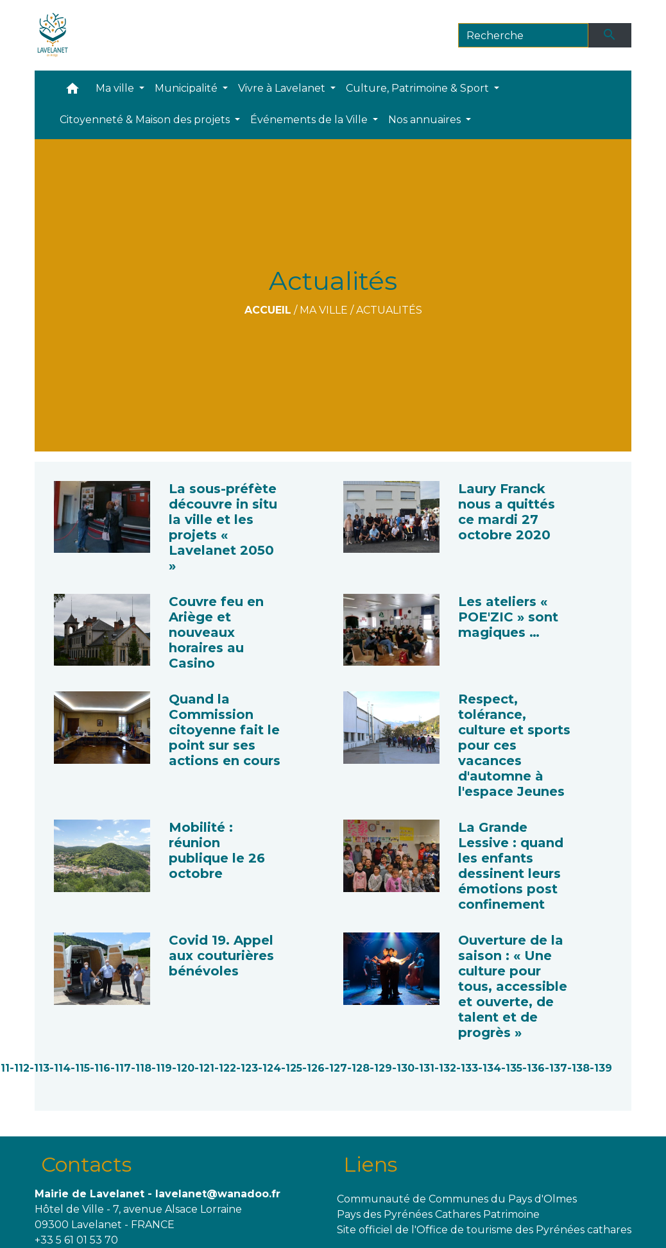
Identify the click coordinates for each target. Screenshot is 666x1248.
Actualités (389, 310)
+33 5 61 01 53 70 (76, 1240)
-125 (291, 1068)
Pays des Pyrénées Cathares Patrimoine (438, 1214)
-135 (511, 1068)
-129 (381, 1068)
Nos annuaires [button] (425, 120)
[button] (72, 91)
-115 (80, 1068)
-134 (489, 1068)
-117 (120, 1068)
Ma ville (324, 310)
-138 (578, 1068)
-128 (358, 1068)
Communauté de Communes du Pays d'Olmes (457, 1199)
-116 (100, 1068)
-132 (445, 1068)
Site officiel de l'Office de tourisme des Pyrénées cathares (484, 1230)
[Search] (523, 35)
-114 (60, 1068)
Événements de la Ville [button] (310, 120)
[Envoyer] (610, 35)
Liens (370, 1164)
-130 (403, 1068)
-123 (247, 1068)
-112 (20, 1068)
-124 (269, 1068)
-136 (533, 1068)
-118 (141, 1068)
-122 (225, 1068)
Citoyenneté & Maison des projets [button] (146, 120)
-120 (183, 1068)
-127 (336, 1068)
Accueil (267, 310)
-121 (204, 1068)
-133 (467, 1068)
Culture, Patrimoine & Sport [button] (418, 88)
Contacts (86, 1164)
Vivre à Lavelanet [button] (283, 88)
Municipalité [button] (187, 88)
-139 (601, 1068)
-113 (39, 1068)
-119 (161, 1068)
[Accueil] (53, 35)
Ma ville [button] (116, 88)
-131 (424, 1068)
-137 (556, 1068)
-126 (313, 1068)
